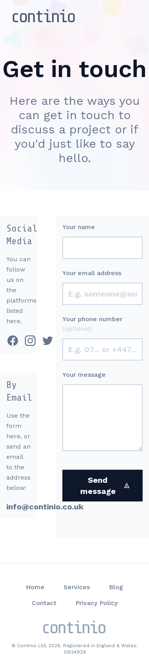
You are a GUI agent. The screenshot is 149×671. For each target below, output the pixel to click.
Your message (84, 374)
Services (77, 587)
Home (35, 587)
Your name (78, 227)
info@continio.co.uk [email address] (44, 506)
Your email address (91, 273)
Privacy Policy (96, 603)
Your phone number (92, 323)
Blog (116, 587)
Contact (44, 603)
